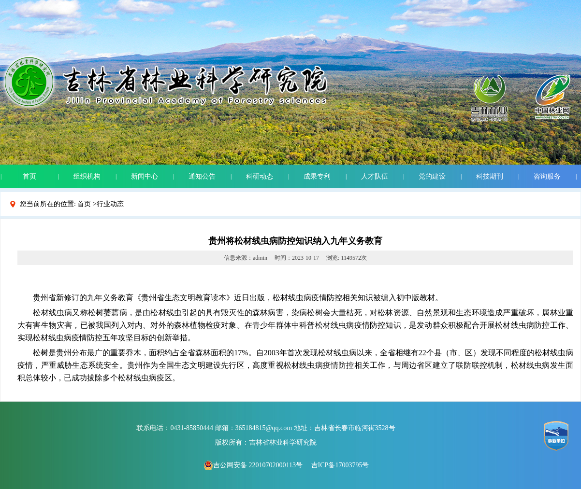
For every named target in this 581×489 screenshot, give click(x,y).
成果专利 (317, 176)
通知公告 (202, 176)
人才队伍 (374, 176)
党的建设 (432, 176)
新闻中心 (144, 176)
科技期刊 (489, 176)
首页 (29, 176)
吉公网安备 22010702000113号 (253, 465)
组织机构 (87, 176)
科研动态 (259, 176)
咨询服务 (547, 176)
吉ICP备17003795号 (340, 465)
